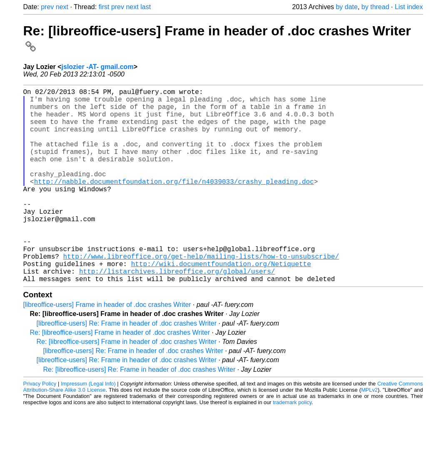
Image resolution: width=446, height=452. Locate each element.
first (104, 6)
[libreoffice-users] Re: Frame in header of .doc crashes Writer (127, 366)
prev (47, 6)
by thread (375, 6)
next (62, 6)
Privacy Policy (40, 427)
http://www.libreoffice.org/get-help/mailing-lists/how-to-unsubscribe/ (201, 294)
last (145, 6)
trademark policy (292, 445)
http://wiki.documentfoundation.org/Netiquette (221, 303)
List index (409, 6)
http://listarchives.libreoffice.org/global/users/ (177, 312)
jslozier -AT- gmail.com (98, 66)
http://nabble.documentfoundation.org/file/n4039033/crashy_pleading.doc (174, 202)
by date (346, 6)
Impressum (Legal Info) (88, 427)
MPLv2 (369, 433)
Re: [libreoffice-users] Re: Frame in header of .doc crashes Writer (139, 412)
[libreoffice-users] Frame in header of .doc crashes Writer (107, 347)
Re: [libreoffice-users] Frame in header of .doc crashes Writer (120, 375)
